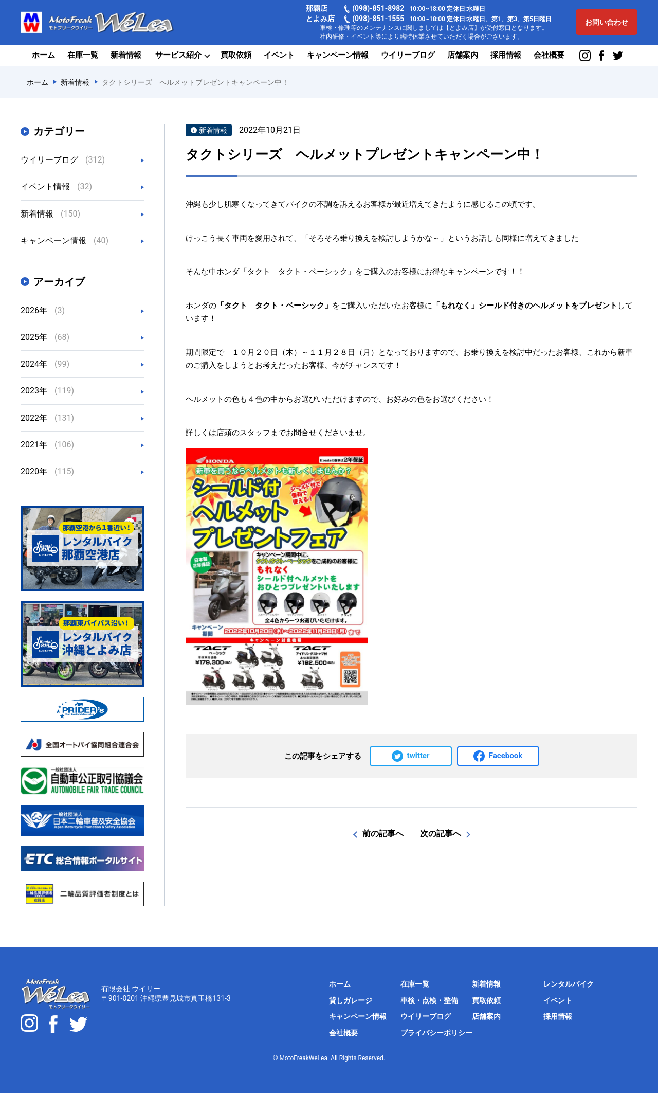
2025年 (45, 337)
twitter (418, 755)
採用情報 (505, 55)
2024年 (45, 364)
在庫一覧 (82, 55)
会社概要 (549, 55)
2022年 (47, 418)
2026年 (43, 310)
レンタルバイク (568, 984)
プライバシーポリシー (436, 1033)
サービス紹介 (178, 55)
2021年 (47, 445)
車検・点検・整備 (429, 1000)
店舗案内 (462, 55)
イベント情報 (56, 186)
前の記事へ (383, 833)
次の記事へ (440, 833)
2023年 (47, 391)
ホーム (43, 55)
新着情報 (126, 55)
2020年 (47, 471)
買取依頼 (236, 55)
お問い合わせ (606, 22)
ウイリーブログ (408, 55)
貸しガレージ (350, 1000)
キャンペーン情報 (338, 55)
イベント (279, 55)
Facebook (505, 755)
